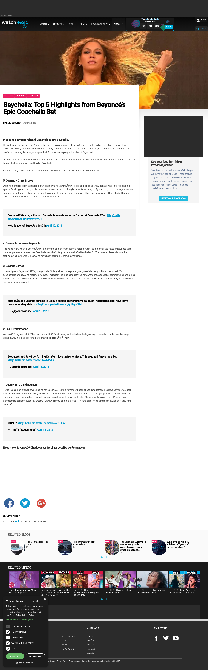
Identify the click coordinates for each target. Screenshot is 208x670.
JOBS (111, 661)
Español (90, 640)
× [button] (45, 599)
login (17, 521)
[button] (25, 619)
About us (95, 661)
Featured (8, 96)
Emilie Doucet (13, 123)
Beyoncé (21, 96)
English (90, 636)
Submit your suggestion (173, 198)
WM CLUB (118, 24)
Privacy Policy (62, 661)
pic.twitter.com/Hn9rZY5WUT (25, 219)
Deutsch (90, 645)
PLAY (168, 27)
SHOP (118, 661)
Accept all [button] (15, 656)
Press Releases (74, 661)
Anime (65, 645)
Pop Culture (68, 649)
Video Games (68, 636)
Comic (65, 640)
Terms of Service (48, 661)
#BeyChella (113, 215)
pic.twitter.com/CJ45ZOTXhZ (49, 423)
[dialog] (25, 631)
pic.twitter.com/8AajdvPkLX (38, 360)
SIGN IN (203, 19)
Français (90, 649)
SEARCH (203, 29)
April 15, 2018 (54, 225)
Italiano (90, 653)
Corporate (86, 661)
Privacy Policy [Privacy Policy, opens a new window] (28, 615)
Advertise (104, 661)
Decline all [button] (35, 656)
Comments (11, 516)
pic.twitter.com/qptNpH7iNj (66, 304)
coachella (33, 96)
